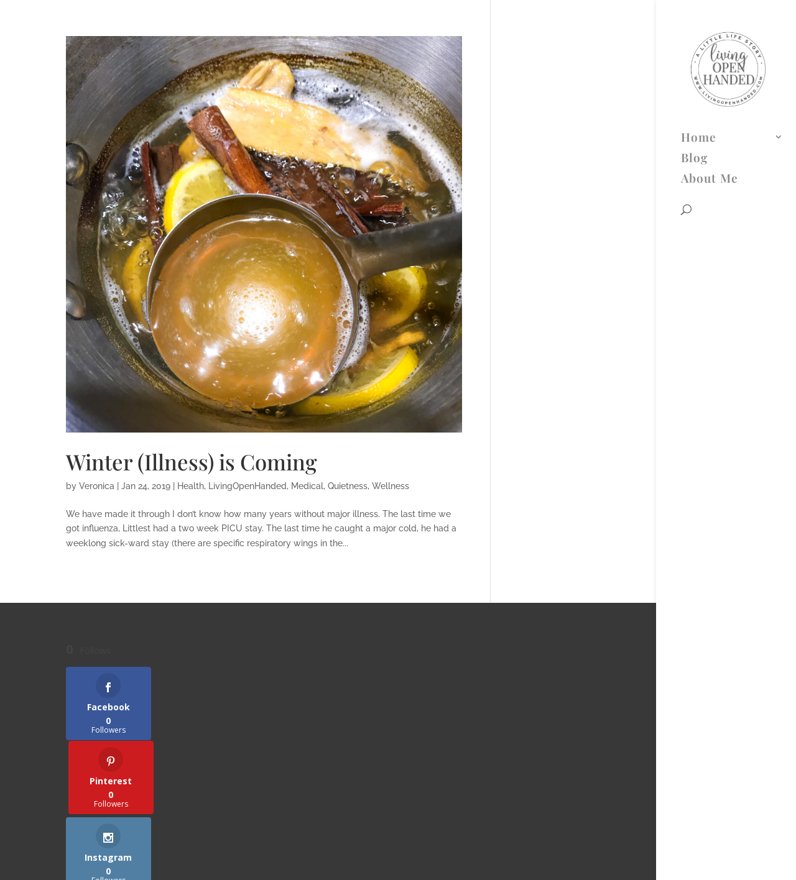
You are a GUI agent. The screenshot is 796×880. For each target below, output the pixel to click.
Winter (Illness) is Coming (191, 461)
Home (698, 31)
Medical (307, 486)
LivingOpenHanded (247, 486)
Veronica (96, 486)
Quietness (348, 486)
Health (190, 486)
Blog (694, 51)
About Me (709, 72)
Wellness (390, 486)
